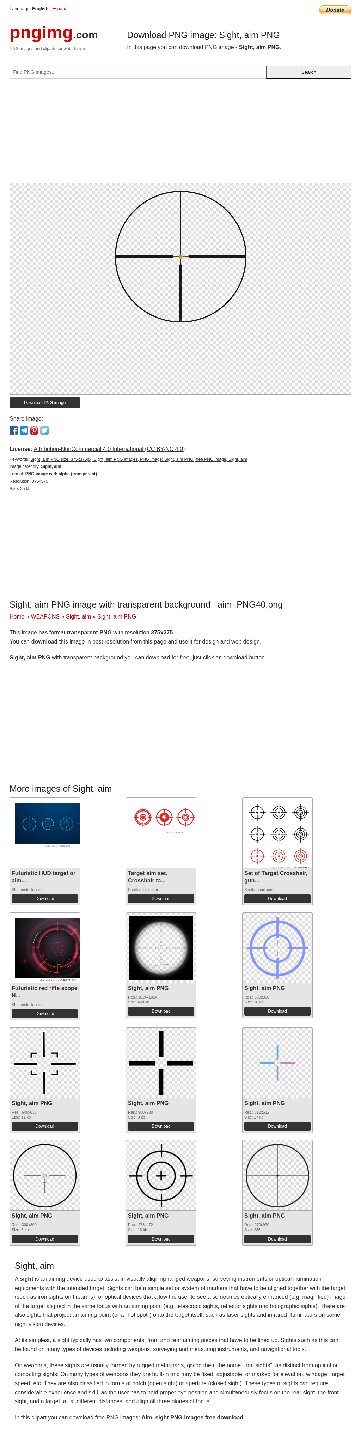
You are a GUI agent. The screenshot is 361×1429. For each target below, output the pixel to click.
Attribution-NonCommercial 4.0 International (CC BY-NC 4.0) (109, 449)
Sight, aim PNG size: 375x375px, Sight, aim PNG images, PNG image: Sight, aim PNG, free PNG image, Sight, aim (138, 459)
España (59, 8)
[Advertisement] (180, 133)
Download (44, 898)
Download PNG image (45, 402)
